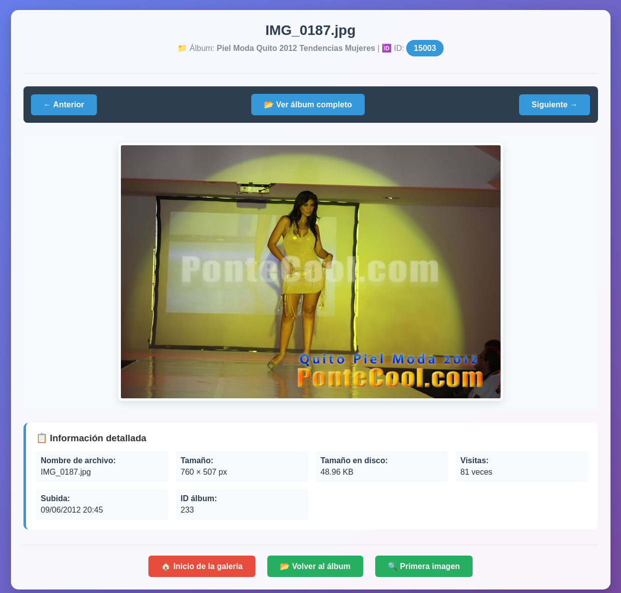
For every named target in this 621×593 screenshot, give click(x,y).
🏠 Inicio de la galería (201, 566)
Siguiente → (555, 104)
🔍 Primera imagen (424, 566)
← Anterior (63, 104)
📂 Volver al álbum (315, 566)
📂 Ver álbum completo (308, 104)
